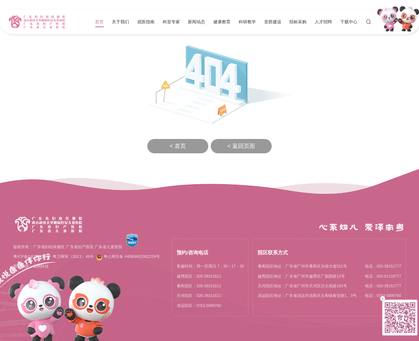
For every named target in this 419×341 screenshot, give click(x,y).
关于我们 (120, 22)
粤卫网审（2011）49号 (73, 256)
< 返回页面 (241, 146)
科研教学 (247, 22)
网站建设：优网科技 (31, 266)
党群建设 (272, 22)
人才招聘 (323, 22)
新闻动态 (196, 22)
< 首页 (178, 146)
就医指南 (145, 22)
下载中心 (348, 22)
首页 (99, 22)
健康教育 (221, 22)
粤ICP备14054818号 (31, 256)
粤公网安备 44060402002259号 (128, 257)
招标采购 (297, 22)
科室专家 (171, 22)
